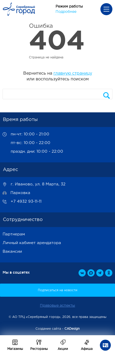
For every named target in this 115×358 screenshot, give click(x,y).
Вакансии (12, 251)
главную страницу (72, 73)
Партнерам (14, 234)
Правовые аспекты (57, 305)
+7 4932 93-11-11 (26, 201)
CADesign (72, 328)
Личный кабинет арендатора (32, 243)
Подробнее (66, 11)
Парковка (20, 193)
